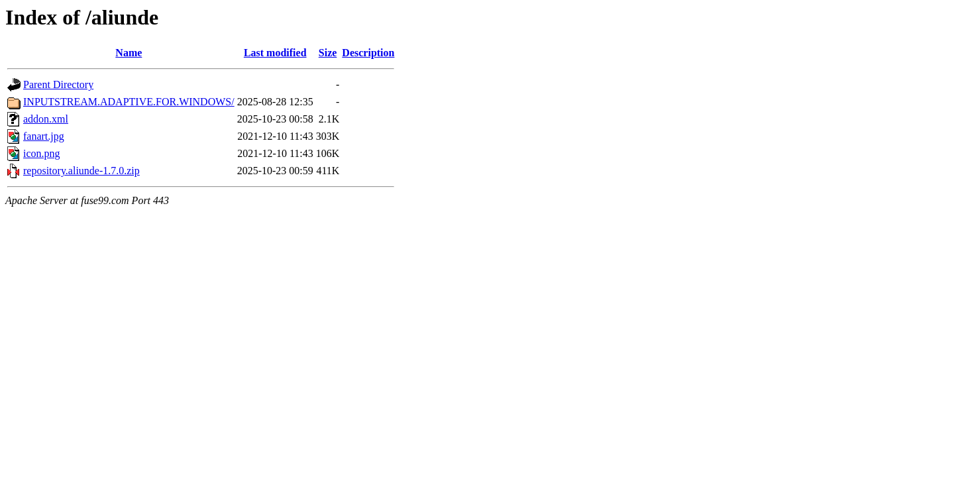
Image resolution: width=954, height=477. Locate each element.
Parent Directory (58, 84)
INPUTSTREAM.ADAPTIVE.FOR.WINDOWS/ (129, 101)
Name (128, 52)
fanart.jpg (43, 136)
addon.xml (45, 119)
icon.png (41, 153)
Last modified (275, 52)
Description (368, 52)
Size (328, 52)
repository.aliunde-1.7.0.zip (81, 170)
